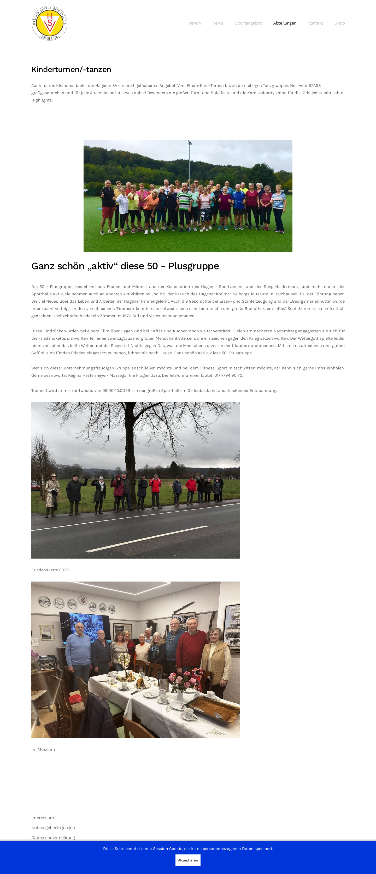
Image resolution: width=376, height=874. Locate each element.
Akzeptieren (188, 860)
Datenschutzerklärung (53, 837)
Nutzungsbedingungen (53, 827)
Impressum (42, 817)
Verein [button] (194, 23)
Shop (339, 23)
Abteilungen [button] (284, 23)
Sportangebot (248, 23)
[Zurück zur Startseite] (49, 23)
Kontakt (315, 23)
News (218, 23)
